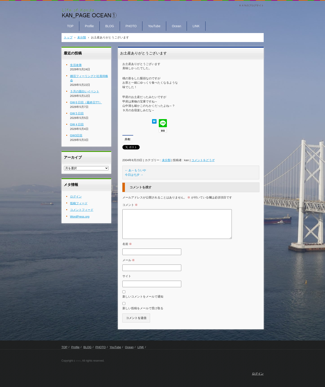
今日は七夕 (134, 174)
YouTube (154, 26)
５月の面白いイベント (84, 91)
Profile (89, 26)
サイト (126, 276)
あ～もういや (135, 170)
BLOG (109, 26)
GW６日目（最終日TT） (86, 102)
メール (128, 260)
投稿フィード (79, 203)
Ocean (176, 26)
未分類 (166, 160)
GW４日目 (77, 124)
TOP (70, 26)
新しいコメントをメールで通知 (142, 296)
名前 (127, 244)
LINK (195, 26)
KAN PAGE (72, 22)
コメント (130, 205)
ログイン (76, 196)
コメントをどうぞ (203, 160)
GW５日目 (77, 113)
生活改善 (76, 65)
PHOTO (131, 26)
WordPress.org (79, 216)
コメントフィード (81, 209)
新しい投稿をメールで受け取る (142, 308)
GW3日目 (76, 135)
